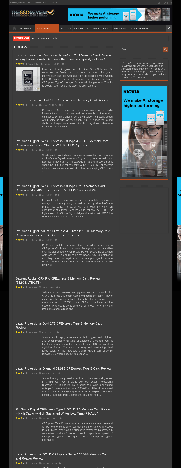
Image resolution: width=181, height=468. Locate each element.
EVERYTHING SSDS (46, 28)
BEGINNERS (26, 28)
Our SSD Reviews (139, 28)
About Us (53, 3)
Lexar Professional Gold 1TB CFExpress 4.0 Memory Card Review (62, 100)
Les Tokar (32, 105)
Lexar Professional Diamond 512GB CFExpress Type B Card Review (63, 368)
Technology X (40, 3)
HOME (14, 28)
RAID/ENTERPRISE (100, 28)
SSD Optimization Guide (44, 38)
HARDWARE (80, 28)
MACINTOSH (120, 28)
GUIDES (65, 28)
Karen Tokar (33, 64)
